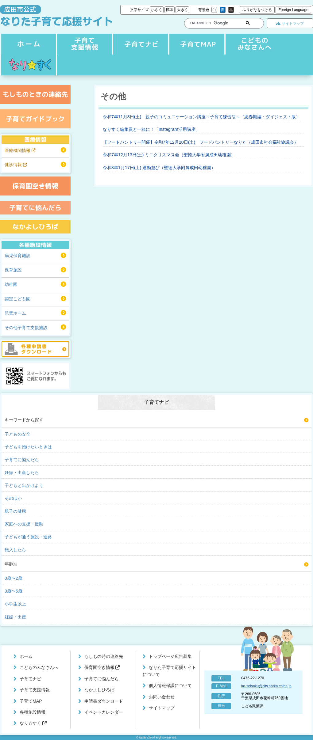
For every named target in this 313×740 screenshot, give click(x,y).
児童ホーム (15, 313)
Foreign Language (293, 10)
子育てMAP (195, 44)
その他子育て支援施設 (26, 327)
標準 (169, 10)
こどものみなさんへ (251, 44)
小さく (156, 10)
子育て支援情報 (140, 44)
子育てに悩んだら (101, 678)
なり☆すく (28, 65)
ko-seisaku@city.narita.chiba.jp (266, 686)
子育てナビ (84, 44)
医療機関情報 (20, 150)
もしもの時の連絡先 (103, 656)
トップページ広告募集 (170, 656)
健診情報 (16, 164)
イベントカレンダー (103, 712)
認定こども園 (17, 298)
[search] (211, 23)
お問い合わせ (162, 696)
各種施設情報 (32, 712)
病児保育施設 (17, 255)
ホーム (28, 44)
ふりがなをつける (257, 10)
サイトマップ (289, 23)
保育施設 (13, 270)
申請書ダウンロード (103, 701)
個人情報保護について (170, 685)
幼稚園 (11, 284)
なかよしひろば (99, 689)
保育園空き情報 (102, 667)
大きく (182, 10)
